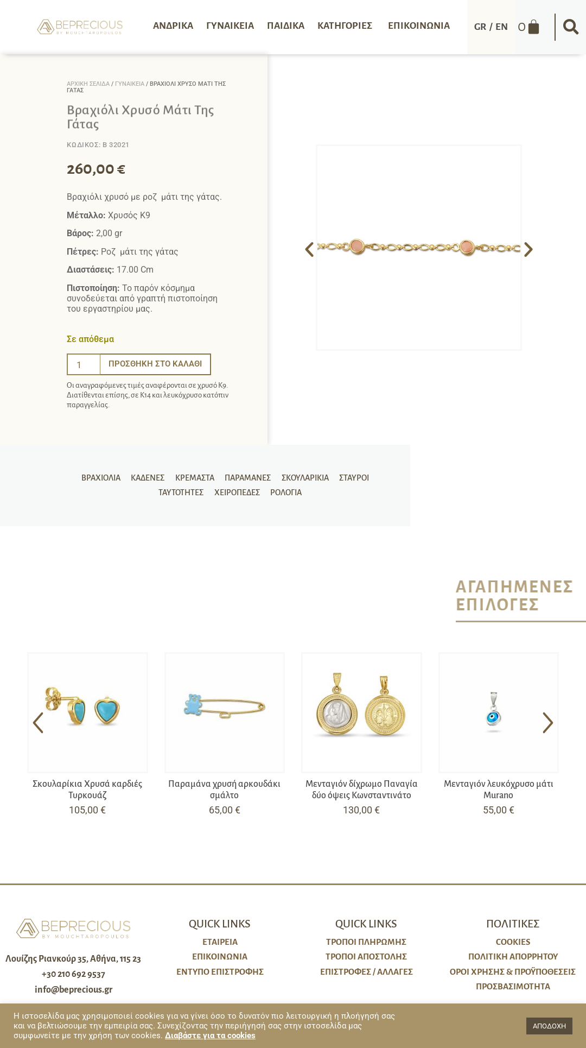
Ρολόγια (255, 497)
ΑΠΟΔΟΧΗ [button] (549, 1026)
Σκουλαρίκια (278, 474)
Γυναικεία (129, 83)
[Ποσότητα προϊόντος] (83, 364)
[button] (570, 27)
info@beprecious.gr (73, 990)
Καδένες (126, 474)
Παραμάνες (223, 474)
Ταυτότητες (371, 474)
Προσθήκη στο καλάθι (158, 364)
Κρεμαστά (171, 474)
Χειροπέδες (208, 497)
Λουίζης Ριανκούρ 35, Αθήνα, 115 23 (73, 959)
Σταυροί (325, 474)
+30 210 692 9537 (73, 974)
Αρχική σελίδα (88, 83)
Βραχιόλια (81, 474)
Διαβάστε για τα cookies (210, 1035)
